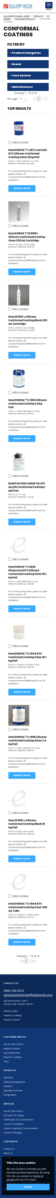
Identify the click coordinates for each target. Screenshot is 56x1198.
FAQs (6, 1061)
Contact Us (9, 1148)
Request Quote (21, 188)
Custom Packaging (13, 1132)
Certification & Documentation (18, 1119)
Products (38, 16)
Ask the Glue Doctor (13, 1044)
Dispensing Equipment (14, 1081)
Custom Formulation (14, 1124)
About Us (8, 1153)
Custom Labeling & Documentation (21, 1128)
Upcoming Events (12, 1052)
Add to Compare (21, 142)
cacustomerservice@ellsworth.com (28, 995)
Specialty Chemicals (13, 1090)
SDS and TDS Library (14, 1115)
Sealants (8, 1086)
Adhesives (8, 1077)
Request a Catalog (12, 1057)
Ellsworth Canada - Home (16, 16)
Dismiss (28, 1187)
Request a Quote (12, 1048)
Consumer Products (25, 19)
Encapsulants (10, 1094)
